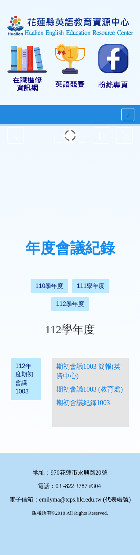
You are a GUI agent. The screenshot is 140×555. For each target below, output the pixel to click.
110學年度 (49, 286)
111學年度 (91, 286)
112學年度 (70, 304)
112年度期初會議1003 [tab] (24, 379)
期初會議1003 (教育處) (89, 389)
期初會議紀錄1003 (83, 403)
